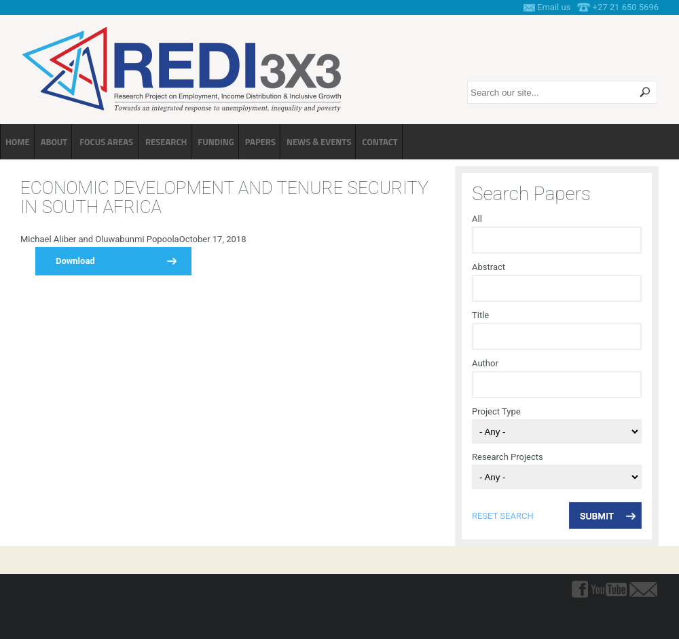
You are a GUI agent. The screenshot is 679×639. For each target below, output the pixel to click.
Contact (379, 142)
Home (17, 142)
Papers (260, 142)
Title (480, 315)
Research (166, 142)
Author (485, 363)
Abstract (488, 267)
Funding (216, 142)
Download (75, 261)
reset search (503, 516)
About (54, 142)
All (477, 219)
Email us (553, 7)
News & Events (319, 142)
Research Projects (507, 457)
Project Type (496, 411)
